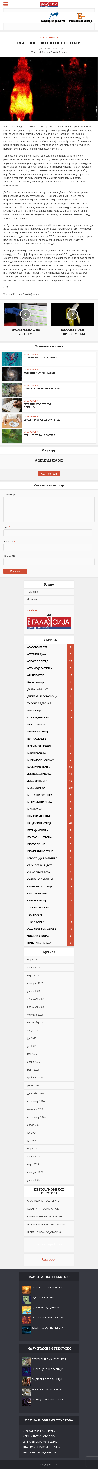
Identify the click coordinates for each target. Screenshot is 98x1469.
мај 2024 (32, 1148)
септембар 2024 (36, 1117)
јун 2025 (31, 1046)
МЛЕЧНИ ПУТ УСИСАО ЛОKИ (41, 372)
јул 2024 (31, 1132)
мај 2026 (32, 959)
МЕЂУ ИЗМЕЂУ (49, 37)
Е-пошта (9, 541)
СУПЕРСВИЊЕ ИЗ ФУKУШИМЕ (42, 388)
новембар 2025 (36, 1006)
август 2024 (34, 1124)
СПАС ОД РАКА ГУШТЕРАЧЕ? (41, 357)
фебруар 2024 (35, 1172)
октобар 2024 (35, 1109)
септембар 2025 (36, 1022)
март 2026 (33, 975)
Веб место (9, 555)
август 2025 (34, 1030)
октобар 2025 (35, 1014)
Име (6, 527)
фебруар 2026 (35, 983)
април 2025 (33, 1061)
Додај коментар (55, 48)
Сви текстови (49, 473)
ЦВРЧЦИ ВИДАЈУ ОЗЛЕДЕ (39, 435)
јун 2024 (31, 1140)
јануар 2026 (33, 991)
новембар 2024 (36, 1101)
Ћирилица (32, 591)
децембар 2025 (35, 999)
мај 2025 (32, 1053)
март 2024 (33, 1164)
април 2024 (33, 1156)
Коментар (9, 494)
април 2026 (33, 967)
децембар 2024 (35, 1093)
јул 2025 (31, 1038)
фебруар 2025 (35, 1077)
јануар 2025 (33, 1085)
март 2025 (33, 1069)
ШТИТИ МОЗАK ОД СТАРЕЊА (42, 419)
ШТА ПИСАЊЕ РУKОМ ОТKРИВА (46, 1224)
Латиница (32, 599)
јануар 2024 (33, 1180)
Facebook (32, 610)
